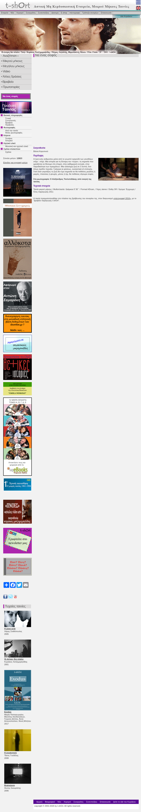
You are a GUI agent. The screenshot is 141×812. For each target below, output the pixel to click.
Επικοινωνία (106, 13)
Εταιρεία (4, 13)
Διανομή (55, 13)
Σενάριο (8, 138)
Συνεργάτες (31, 13)
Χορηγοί (20, 13)
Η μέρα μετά (10, 629)
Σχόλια (8, 152)
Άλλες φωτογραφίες (13, 133)
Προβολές (9, 125)
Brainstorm (9, 785)
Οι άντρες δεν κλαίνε (14, 659)
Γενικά (8, 118)
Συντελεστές (10, 120)
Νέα (12, 13)
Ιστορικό (8, 140)
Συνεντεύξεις (43, 13)
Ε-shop (64, 13)
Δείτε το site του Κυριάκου (124, 802)
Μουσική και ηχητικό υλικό (16, 146)
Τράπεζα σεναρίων (90, 13)
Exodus (7, 712)
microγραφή (74, 13)
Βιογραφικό (50, 802)
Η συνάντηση (10, 753)
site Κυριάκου (126, 16)
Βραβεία (8, 123)
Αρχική (39, 802)
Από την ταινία (11, 130)
